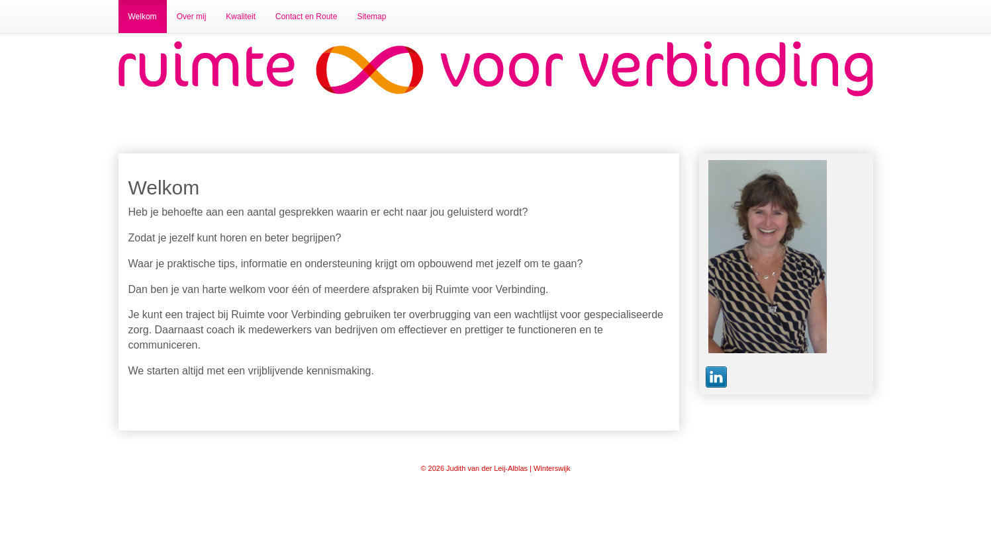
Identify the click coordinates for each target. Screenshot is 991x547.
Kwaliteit (241, 16)
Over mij (192, 16)
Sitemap (371, 16)
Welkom (142, 16)
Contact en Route (306, 16)
